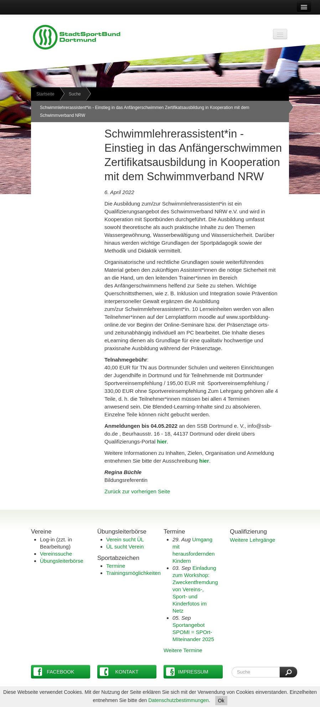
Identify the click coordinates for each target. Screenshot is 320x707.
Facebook (53, 671)
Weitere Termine (183, 650)
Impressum (187, 671)
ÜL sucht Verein (125, 547)
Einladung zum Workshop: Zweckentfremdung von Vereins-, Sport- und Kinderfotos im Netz (195, 589)
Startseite (45, 94)
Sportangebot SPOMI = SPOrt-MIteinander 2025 (193, 632)
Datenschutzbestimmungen (178, 700)
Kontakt (119, 671)
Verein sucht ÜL (125, 539)
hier (204, 461)
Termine (115, 566)
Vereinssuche (56, 554)
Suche (75, 94)
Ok (221, 700)
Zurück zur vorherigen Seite (137, 491)
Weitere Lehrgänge (252, 540)
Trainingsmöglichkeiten (133, 573)
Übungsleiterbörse (61, 561)
